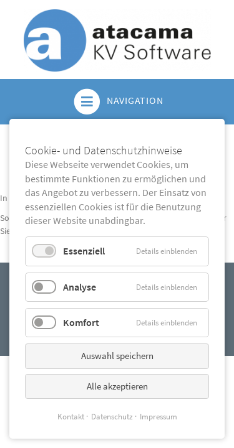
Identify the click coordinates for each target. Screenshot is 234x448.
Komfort (81, 322)
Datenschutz (112, 416)
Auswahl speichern (117, 356)
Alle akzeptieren (117, 386)
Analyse (79, 287)
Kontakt (70, 416)
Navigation (117, 101)
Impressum (158, 416)
